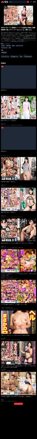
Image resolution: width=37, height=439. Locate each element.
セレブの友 (6, 278)
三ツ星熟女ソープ (14, 56)
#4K (10, 47)
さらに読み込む (18, 403)
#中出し (3, 45)
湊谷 (21, 56)
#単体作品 (8, 45)
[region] (18, 15)
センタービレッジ (5, 56)
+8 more (11, 307)
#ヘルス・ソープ (19, 45)
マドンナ (5, 401)
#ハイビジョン (4, 47)
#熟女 (13, 45)
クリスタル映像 (7, 339)
